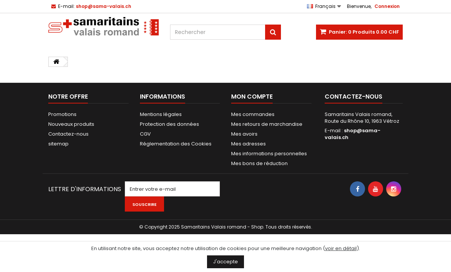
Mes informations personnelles (269, 153)
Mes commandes (253, 114)
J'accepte (225, 261)
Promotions (62, 114)
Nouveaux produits (71, 124)
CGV (145, 134)
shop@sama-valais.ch (352, 134)
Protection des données (169, 124)
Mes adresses (248, 143)
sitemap (58, 143)
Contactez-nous (68, 134)
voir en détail (341, 248)
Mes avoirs (244, 134)
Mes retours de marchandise (266, 124)
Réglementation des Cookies (176, 143)
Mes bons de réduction (259, 163)
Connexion (387, 6)
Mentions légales (161, 114)
